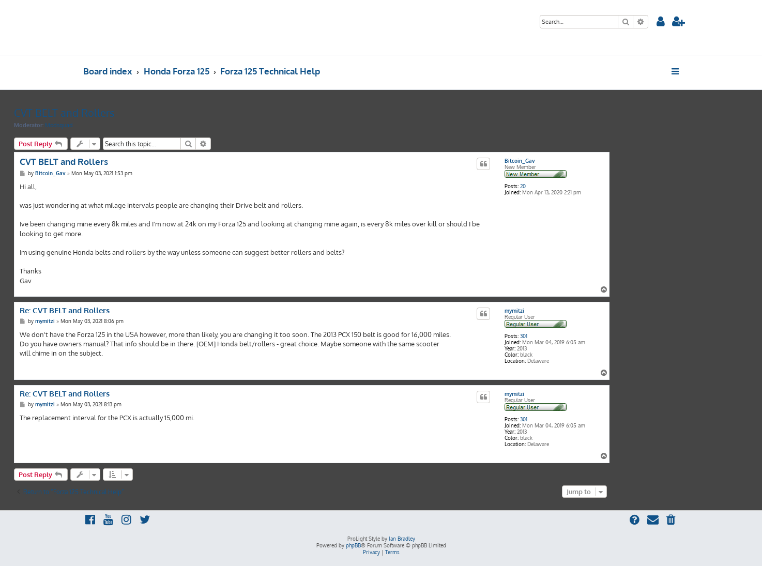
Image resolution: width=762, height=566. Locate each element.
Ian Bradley (402, 539)
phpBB (353, 545)
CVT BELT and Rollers (64, 112)
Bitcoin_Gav (520, 161)
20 (523, 186)
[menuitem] (660, 22)
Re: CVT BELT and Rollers (65, 310)
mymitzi (514, 311)
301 (523, 336)
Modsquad (59, 125)
